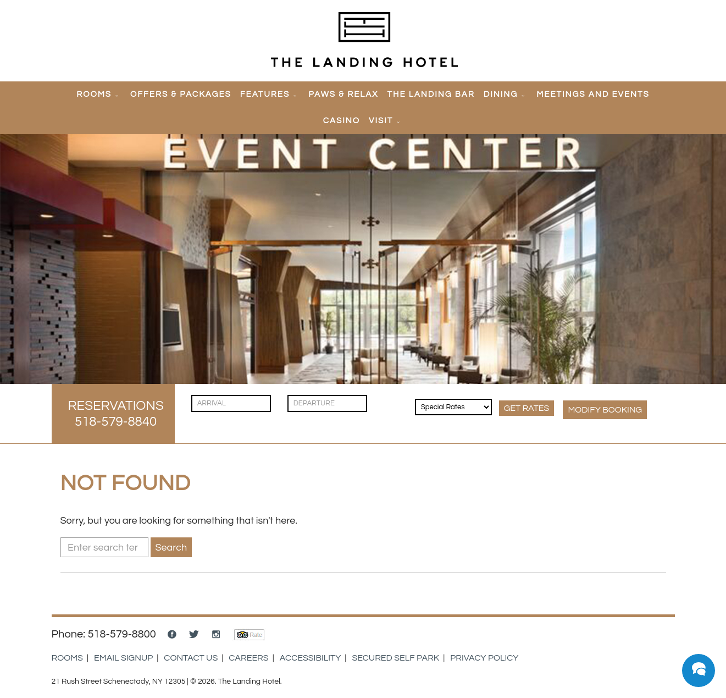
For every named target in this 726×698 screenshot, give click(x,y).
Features (265, 94)
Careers (248, 657)
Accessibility (310, 657)
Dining (501, 94)
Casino (341, 121)
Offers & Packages (180, 94)
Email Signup (123, 657)
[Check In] (231, 403)
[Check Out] (327, 403)
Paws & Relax (343, 94)
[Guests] (392, 397)
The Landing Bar (430, 94)
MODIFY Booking (605, 409)
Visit (381, 121)
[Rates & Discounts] (453, 407)
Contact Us (191, 657)
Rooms (94, 94)
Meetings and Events (593, 94)
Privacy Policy (484, 657)
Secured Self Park (395, 657)
